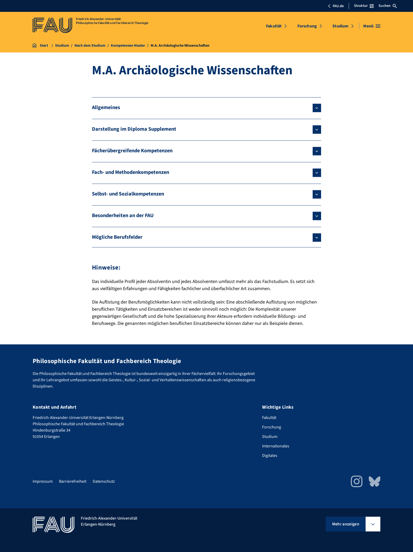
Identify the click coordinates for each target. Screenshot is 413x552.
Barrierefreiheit (72, 481)
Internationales (275, 446)
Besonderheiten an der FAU (123, 215)
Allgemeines (106, 107)
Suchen (387, 5)
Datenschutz (104, 481)
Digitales (269, 455)
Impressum (43, 481)
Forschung (307, 26)
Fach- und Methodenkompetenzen (130, 172)
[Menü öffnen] (371, 26)
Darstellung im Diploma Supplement (134, 129)
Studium (340, 26)
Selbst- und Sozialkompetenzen (128, 194)
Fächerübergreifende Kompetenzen (132, 150)
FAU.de (336, 6)
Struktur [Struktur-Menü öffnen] (363, 5)
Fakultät (274, 26)
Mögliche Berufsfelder (117, 237)
